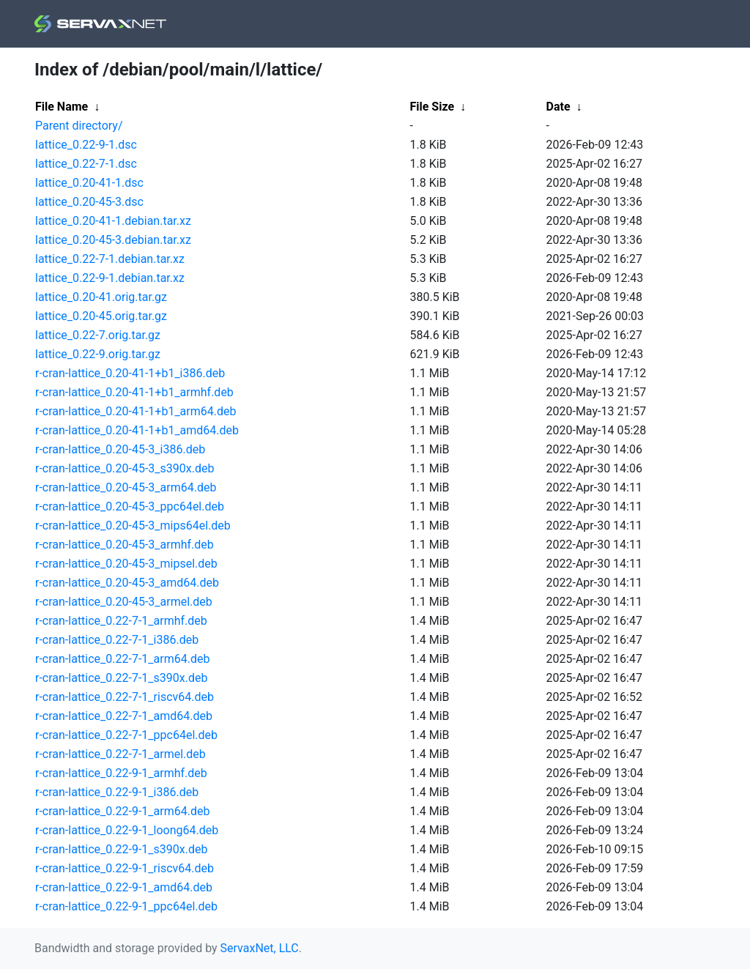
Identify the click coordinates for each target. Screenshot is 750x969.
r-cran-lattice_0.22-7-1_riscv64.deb (124, 697)
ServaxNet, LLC (259, 948)
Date (558, 107)
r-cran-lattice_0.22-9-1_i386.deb (116, 792)
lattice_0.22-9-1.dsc (86, 145)
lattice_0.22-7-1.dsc (86, 164)
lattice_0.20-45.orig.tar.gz (101, 316)
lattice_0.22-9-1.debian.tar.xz (110, 278)
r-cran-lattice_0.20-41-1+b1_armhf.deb (134, 392)
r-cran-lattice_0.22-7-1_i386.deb (116, 640)
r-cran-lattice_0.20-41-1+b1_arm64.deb (135, 411)
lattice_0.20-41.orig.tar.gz (101, 297)
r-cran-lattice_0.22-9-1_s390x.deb (121, 849)
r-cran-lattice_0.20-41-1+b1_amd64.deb (137, 430)
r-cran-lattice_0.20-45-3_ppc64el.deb (129, 506)
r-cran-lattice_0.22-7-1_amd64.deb (123, 716)
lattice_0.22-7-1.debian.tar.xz (110, 259)
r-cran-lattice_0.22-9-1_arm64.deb (122, 811)
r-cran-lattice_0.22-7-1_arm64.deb (122, 659)
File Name (61, 107)
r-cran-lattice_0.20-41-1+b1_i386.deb (130, 373)
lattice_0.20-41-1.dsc (89, 183)
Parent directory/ (79, 126)
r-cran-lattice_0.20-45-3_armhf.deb (124, 545)
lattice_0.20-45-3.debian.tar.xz (113, 240)
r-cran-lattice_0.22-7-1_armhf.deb (121, 621)
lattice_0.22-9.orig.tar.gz (97, 354)
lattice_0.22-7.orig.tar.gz (97, 335)
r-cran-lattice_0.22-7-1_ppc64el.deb (126, 735)
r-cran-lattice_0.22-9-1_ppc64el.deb (126, 906)
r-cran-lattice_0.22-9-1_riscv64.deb (124, 868)
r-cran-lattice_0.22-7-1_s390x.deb (121, 678)
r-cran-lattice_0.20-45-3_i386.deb (120, 449)
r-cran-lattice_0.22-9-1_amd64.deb (123, 887)
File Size (432, 107)
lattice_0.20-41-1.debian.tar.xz (113, 221)
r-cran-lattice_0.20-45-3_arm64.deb (125, 487)
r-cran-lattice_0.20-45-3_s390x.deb (124, 468)
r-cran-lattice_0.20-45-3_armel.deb (123, 602)
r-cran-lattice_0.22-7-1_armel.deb (120, 754)
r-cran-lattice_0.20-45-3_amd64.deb (127, 583)
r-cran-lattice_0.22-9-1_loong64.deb (126, 830)
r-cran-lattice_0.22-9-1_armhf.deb (121, 773)
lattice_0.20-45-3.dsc (89, 202)
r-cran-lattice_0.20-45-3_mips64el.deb (133, 525)
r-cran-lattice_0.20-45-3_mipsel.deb (126, 564)
